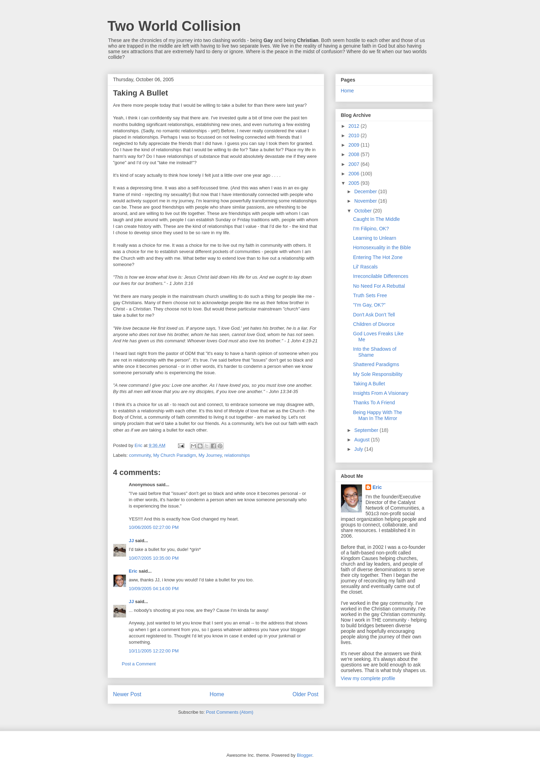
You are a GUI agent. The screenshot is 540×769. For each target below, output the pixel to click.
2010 (354, 135)
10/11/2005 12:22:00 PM (154, 650)
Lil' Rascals (365, 267)
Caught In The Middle (376, 219)
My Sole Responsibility (377, 374)
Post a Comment (139, 663)
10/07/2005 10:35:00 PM (154, 558)
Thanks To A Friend (374, 402)
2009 (354, 145)
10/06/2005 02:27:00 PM (154, 527)
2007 (354, 164)
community (140, 455)
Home (217, 694)
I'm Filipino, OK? (371, 228)
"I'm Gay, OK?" (369, 305)
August (362, 439)
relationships (237, 455)
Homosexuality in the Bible (382, 247)
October (363, 211)
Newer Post (127, 694)
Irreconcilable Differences (380, 276)
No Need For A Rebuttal (379, 286)
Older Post (306, 694)
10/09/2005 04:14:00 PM (154, 588)
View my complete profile (368, 678)
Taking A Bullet (369, 383)
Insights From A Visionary (380, 393)
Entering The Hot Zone (377, 257)
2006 (354, 173)
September (367, 430)
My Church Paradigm (174, 455)
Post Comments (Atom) (229, 712)
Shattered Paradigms (376, 364)
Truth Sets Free (370, 295)
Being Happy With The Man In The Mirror (377, 415)
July (359, 449)
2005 (354, 183)
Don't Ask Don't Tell (374, 314)
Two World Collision (174, 26)
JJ (131, 540)
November (366, 201)
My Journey (210, 455)
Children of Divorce (374, 324)
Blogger (304, 755)
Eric (133, 571)
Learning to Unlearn (374, 238)
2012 (354, 126)
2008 (354, 154)
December (366, 191)
